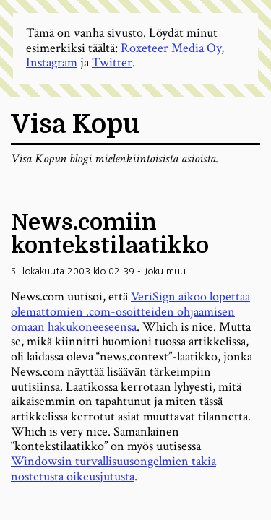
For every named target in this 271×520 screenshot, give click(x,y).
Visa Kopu (75, 124)
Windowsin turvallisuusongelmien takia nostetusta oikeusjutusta (113, 469)
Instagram (51, 62)
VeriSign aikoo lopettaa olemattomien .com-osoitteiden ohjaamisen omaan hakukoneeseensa (130, 311)
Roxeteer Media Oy (171, 48)
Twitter (112, 62)
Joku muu (165, 271)
